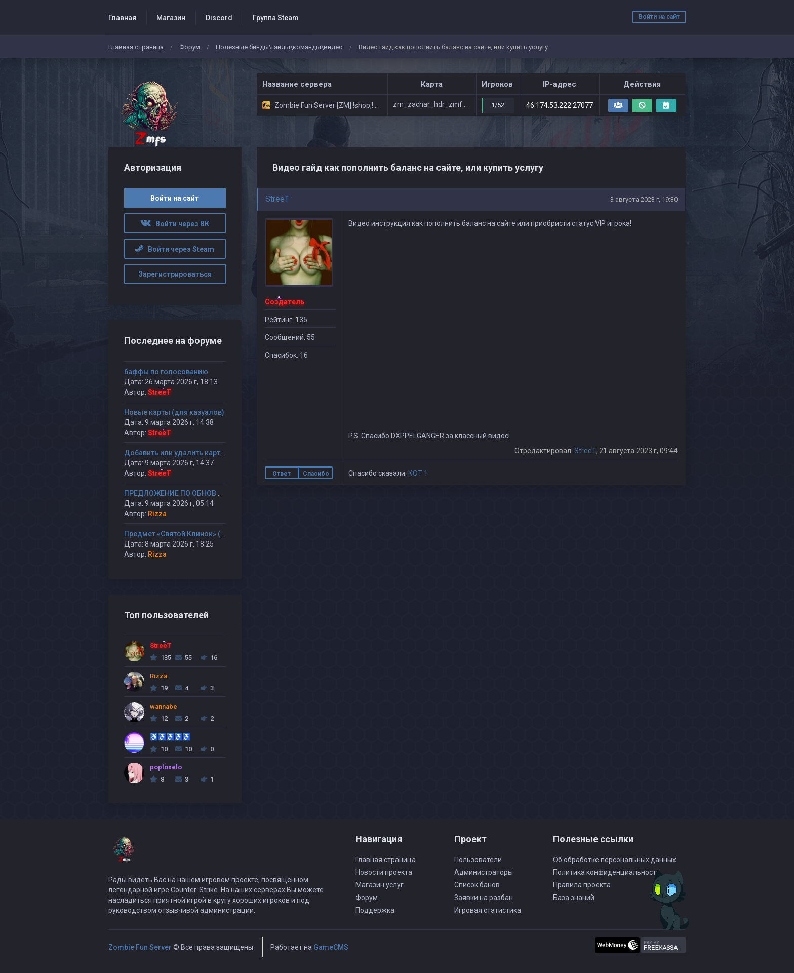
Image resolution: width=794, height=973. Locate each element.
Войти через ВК (174, 224)
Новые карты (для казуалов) (174, 412)
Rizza (157, 514)
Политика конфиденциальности (606, 872)
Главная (122, 18)
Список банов (477, 885)
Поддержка (374, 910)
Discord (219, 18)
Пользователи (478, 859)
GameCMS (330, 947)
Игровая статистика (487, 910)
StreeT (277, 199)
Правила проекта (582, 885)
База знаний (573, 897)
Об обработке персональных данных (614, 859)
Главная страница (136, 47)
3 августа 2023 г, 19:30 (644, 199)
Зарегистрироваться (175, 274)
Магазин (170, 18)
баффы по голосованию (166, 372)
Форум (189, 47)
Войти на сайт (659, 16)
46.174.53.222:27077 (559, 105)
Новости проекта (383, 872)
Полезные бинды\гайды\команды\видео (279, 47)
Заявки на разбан (483, 897)
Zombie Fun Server (140, 947)
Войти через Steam (174, 249)
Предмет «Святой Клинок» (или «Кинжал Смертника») (217, 534)
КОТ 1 (418, 473)
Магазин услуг (379, 885)
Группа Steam (276, 18)
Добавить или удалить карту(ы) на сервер (197, 453)
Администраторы (483, 872)
